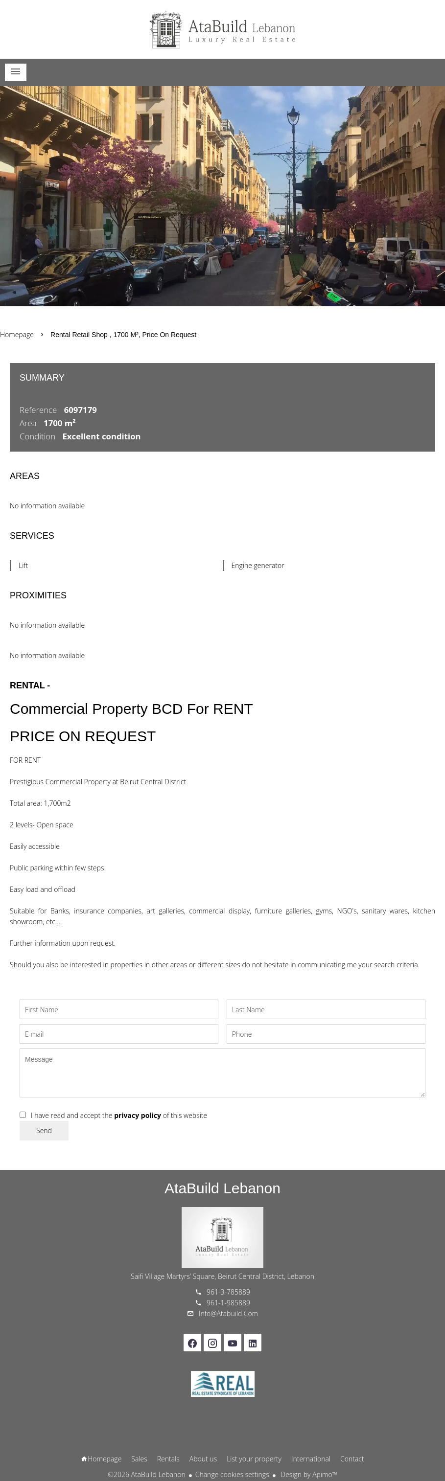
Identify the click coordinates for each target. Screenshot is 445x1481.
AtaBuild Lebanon (222, 1188)
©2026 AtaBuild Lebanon (146, 1474)
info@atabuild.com (228, 1313)
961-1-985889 (228, 1302)
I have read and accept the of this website (119, 1115)
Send (44, 1130)
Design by (308, 1474)
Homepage (222, 29)
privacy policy (137, 1115)
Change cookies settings (232, 1474)
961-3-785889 (228, 1292)
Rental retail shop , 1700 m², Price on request (123, 335)
